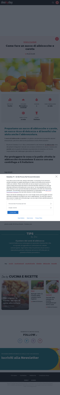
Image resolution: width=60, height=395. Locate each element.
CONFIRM (15, 212)
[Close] (56, 176)
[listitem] (30, 203)
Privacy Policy (38, 218)
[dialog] (30, 197)
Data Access (30, 218)
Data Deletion (21, 218)
